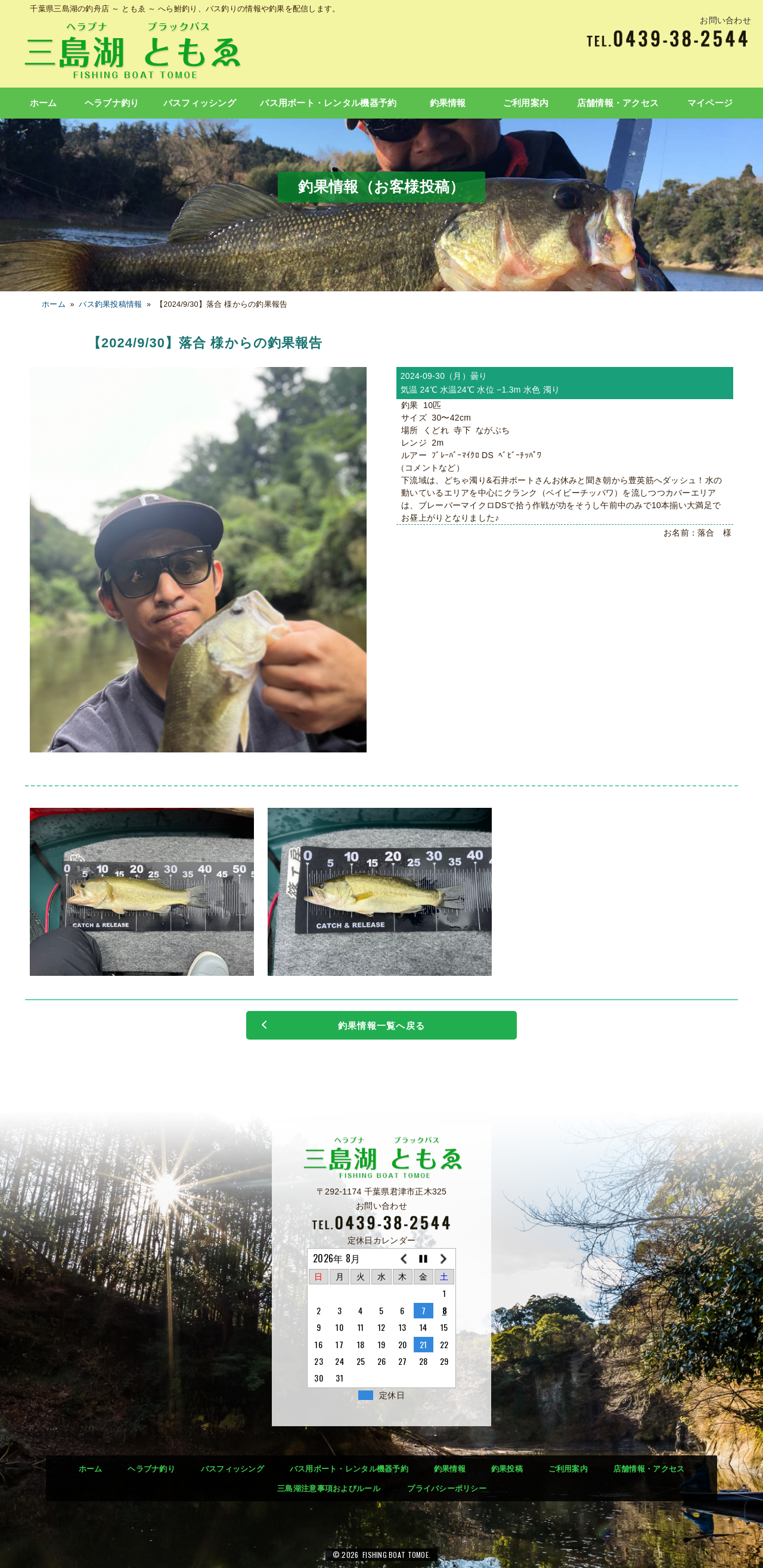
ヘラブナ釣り (112, 103)
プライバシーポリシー (446, 1488)
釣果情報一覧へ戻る (381, 1026)
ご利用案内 (525, 103)
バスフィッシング (199, 103)
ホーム (43, 103)
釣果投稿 (507, 1468)
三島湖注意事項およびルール (328, 1488)
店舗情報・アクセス (618, 103)
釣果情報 (448, 103)
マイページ (710, 103)
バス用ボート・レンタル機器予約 (328, 103)
